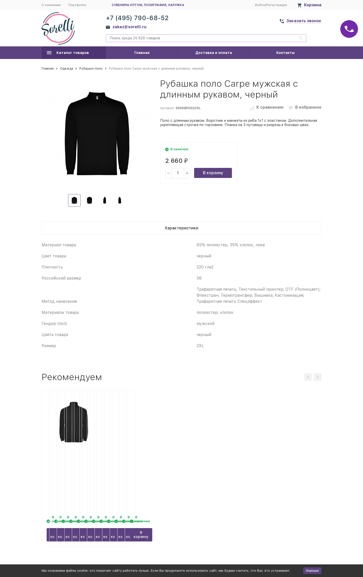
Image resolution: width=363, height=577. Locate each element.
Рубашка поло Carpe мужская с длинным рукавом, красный (281, 462)
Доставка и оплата (213, 53)
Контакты (285, 53)
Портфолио (77, 5)
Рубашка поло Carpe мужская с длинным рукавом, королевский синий (217, 462)
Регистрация (276, 5)
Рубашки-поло (91, 68)
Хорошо (312, 570)
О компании (51, 5)
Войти (260, 5)
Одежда (66, 68)
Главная (141, 53)
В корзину (213, 172)
